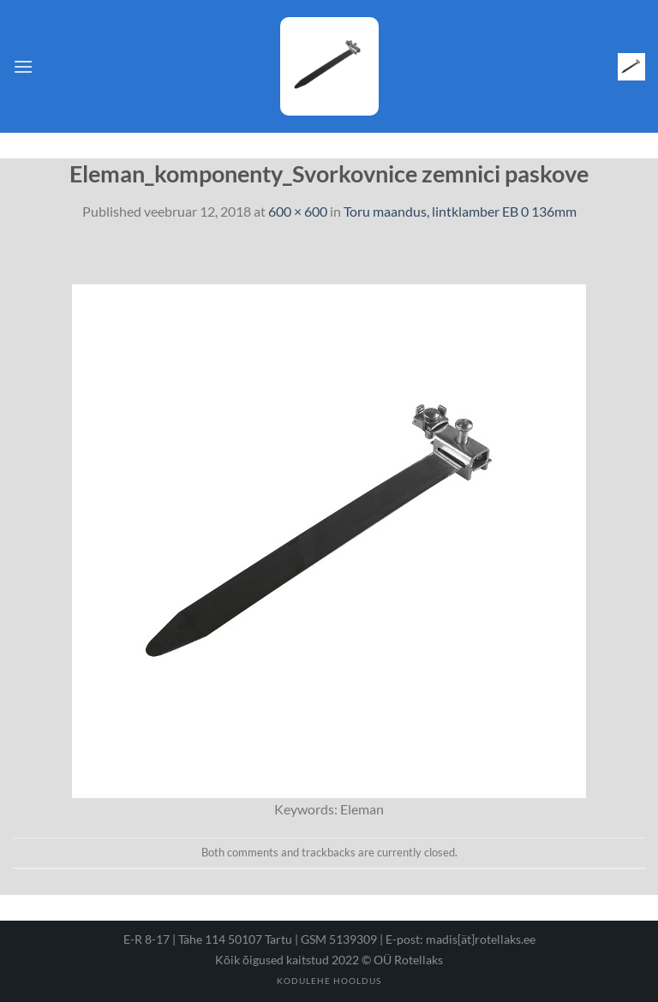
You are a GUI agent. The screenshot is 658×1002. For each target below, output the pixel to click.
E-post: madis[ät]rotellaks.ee (460, 939)
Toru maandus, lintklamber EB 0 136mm (460, 211)
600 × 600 (297, 211)
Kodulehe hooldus (329, 980)
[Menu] (23, 66)
